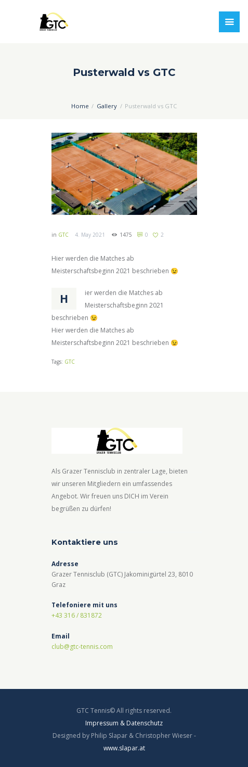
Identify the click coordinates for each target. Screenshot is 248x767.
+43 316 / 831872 (76, 615)
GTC (63, 234)
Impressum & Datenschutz (124, 723)
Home (80, 106)
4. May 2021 (90, 234)
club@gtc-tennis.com (82, 646)
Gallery (107, 106)
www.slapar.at (124, 748)
